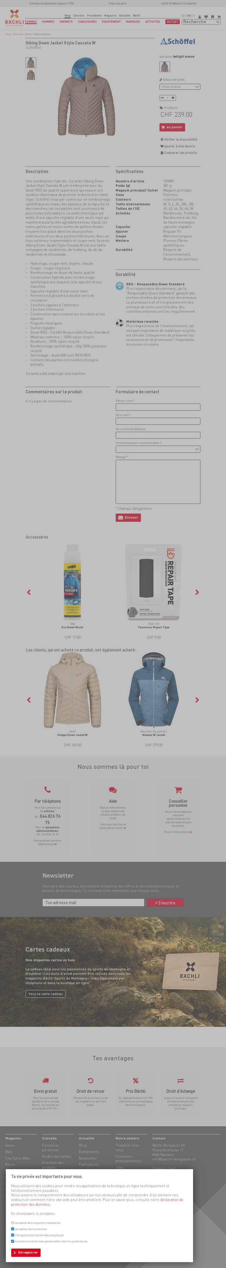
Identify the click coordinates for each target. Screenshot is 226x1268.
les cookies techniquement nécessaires (37, 1222)
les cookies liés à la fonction (31, 1229)
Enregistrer (28, 1252)
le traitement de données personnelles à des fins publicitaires (51, 1241)
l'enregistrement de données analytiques (39, 1235)
